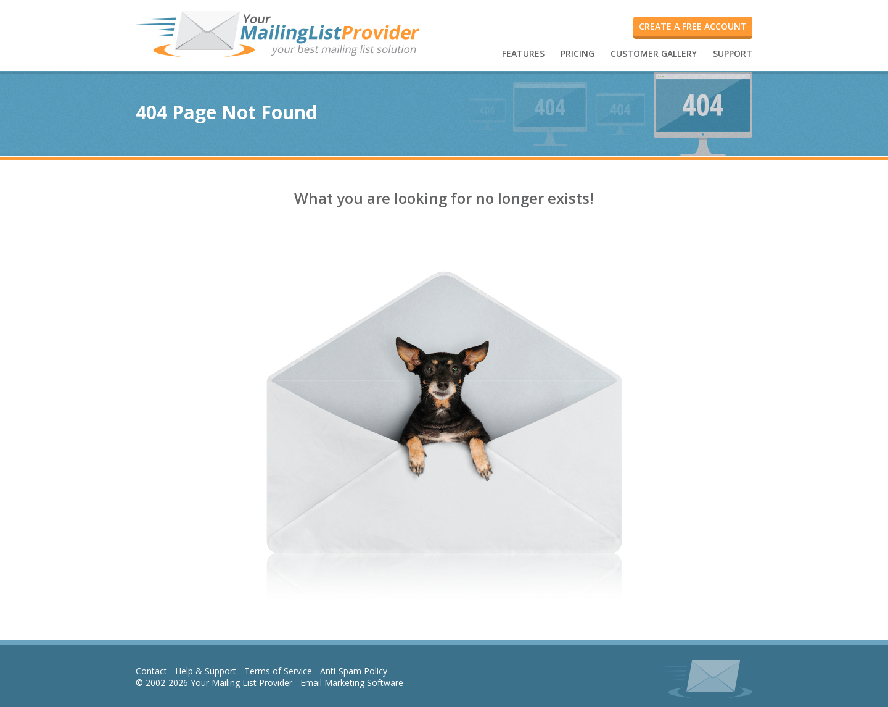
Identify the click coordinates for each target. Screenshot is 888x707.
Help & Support (205, 671)
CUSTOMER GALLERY (653, 53)
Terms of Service (278, 671)
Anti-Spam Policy (353, 671)
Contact (151, 671)
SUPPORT (732, 53)
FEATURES (523, 53)
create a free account (693, 26)
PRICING (577, 53)
